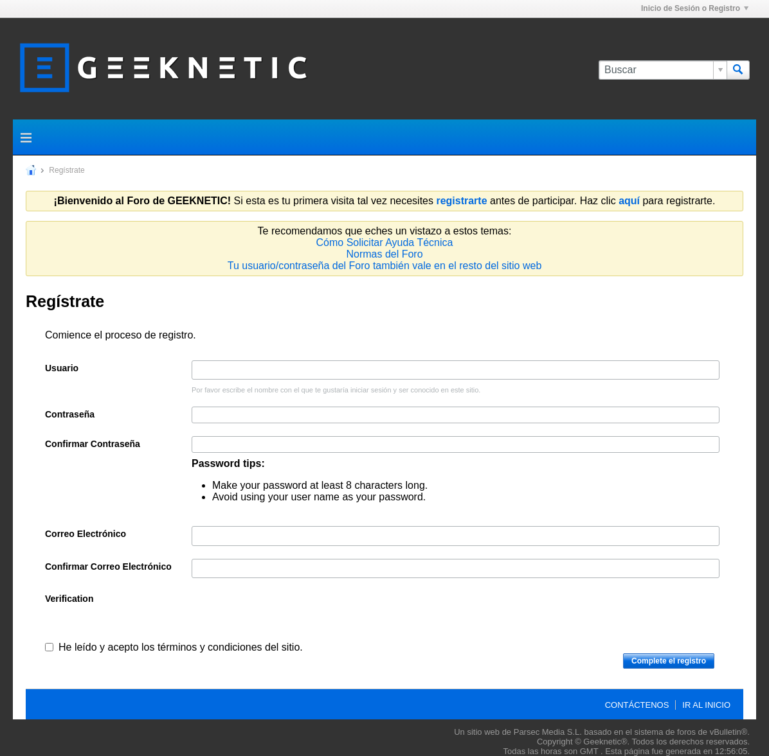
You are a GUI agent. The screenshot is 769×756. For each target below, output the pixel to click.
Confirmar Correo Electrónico (108, 566)
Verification (69, 598)
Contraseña (70, 414)
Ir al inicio (706, 705)
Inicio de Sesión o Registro (694, 8)
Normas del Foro (384, 254)
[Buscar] (663, 70)
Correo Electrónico (85, 534)
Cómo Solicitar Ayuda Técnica (384, 242)
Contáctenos (637, 705)
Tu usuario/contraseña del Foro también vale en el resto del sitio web (385, 265)
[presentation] (289, 616)
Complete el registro (668, 660)
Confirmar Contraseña (92, 444)
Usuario (61, 368)
